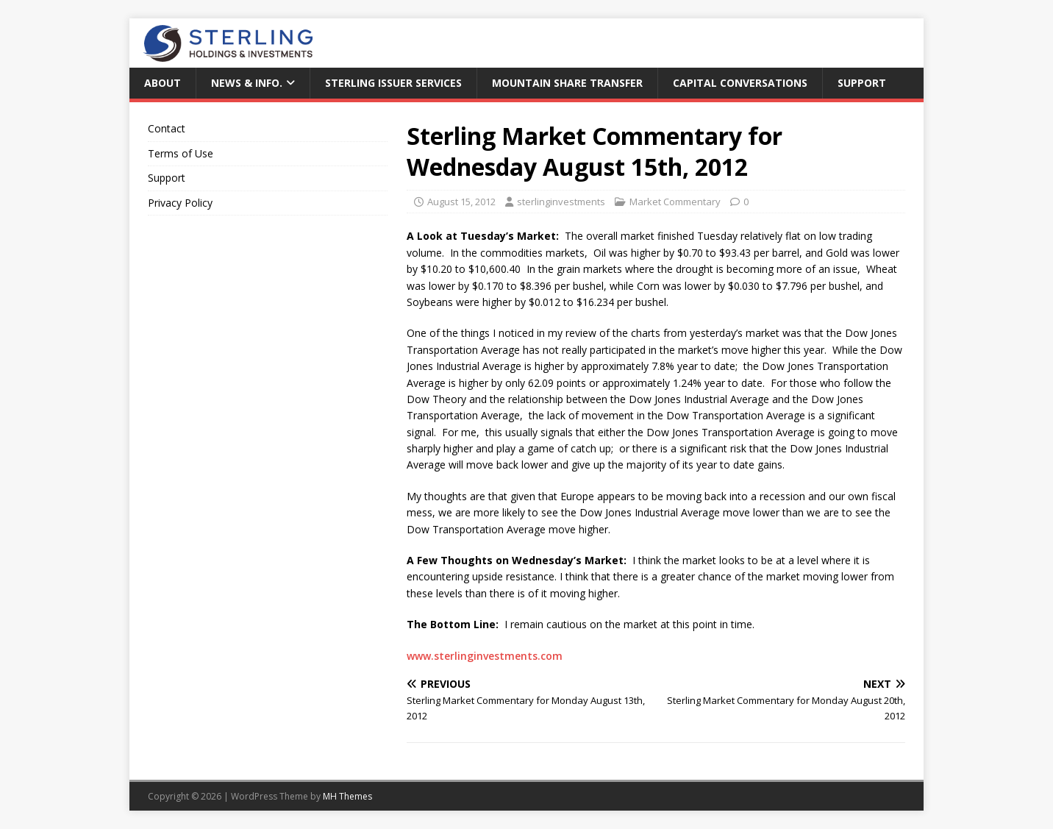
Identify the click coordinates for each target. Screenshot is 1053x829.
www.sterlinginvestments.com (485, 656)
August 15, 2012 (461, 201)
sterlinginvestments (561, 201)
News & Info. (246, 83)
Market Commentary (675, 201)
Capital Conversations (740, 83)
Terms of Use (180, 153)
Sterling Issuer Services (393, 83)
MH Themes (347, 796)
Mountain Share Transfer (567, 83)
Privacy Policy (180, 203)
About (162, 83)
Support (862, 83)
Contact (166, 128)
